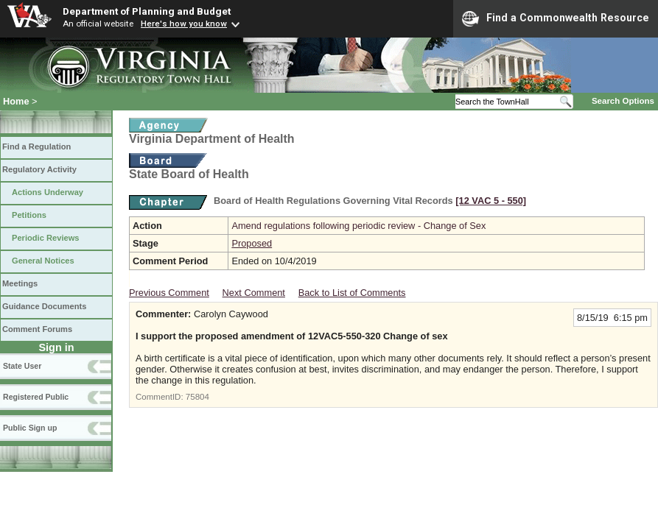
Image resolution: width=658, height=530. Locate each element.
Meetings (20, 283)
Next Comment (254, 292)
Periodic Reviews (46, 237)
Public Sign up (30, 427)
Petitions (29, 215)
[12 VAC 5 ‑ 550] (490, 200)
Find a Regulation (36, 146)
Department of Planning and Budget (147, 11)
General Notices (43, 260)
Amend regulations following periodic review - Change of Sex (358, 225)
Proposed (251, 243)
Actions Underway (47, 192)
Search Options (623, 100)
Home (16, 101)
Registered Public (36, 396)
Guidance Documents (44, 306)
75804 (197, 396)
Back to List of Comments (352, 292)
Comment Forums (37, 329)
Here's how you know (184, 23)
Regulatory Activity (39, 169)
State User (22, 365)
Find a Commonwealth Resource (555, 18)
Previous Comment (169, 292)
